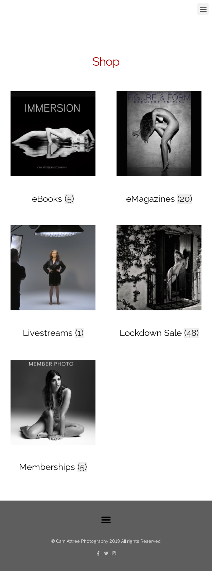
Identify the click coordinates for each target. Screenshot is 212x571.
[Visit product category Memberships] (53, 456)
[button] (203, 9)
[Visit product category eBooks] (53, 187)
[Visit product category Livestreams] (53, 322)
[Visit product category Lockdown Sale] (159, 322)
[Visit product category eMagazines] (159, 187)
